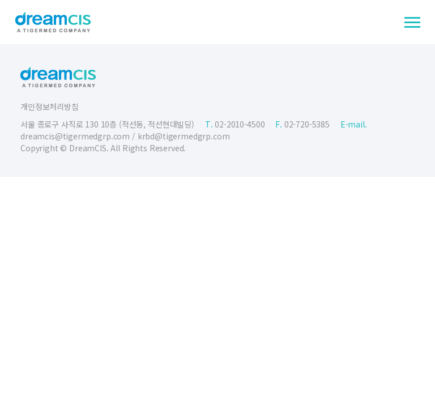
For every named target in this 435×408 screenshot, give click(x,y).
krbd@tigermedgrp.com (184, 136)
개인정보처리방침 (49, 106)
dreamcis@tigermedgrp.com (75, 136)
